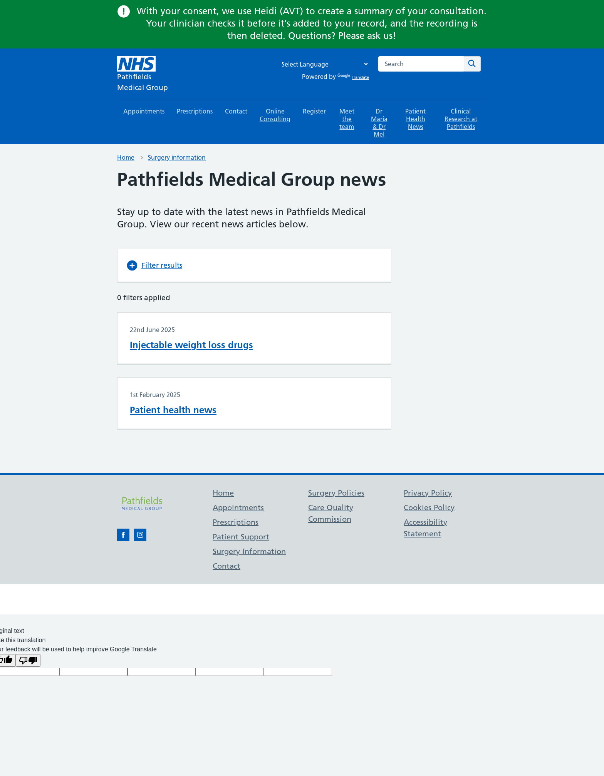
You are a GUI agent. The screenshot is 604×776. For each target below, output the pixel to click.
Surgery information (177, 157)
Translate (353, 77)
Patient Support (241, 536)
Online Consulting (275, 115)
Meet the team (346, 118)
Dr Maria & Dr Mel (379, 122)
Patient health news (173, 410)
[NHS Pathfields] (142, 74)
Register (314, 111)
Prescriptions (195, 111)
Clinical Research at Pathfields (461, 118)
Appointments (143, 111)
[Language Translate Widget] (323, 64)
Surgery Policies (336, 492)
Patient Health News (415, 118)
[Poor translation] (28, 660)
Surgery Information (249, 551)
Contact (236, 111)
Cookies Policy (429, 507)
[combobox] (421, 64)
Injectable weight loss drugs (191, 344)
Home (125, 157)
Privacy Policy (428, 492)
